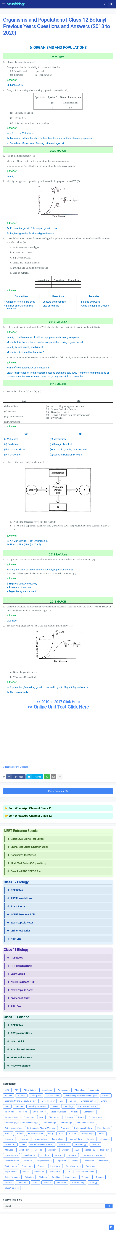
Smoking (56, 1177)
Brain (7, 1106)
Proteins (41, 1166)
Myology (65, 1150)
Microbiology (80, 1144)
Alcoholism (80, 1090)
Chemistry (9, 1112)
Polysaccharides (44, 1161)
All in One (14, 938)
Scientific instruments (85, 1171)
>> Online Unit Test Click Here (58, 707)
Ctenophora (29, 1117)
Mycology (52, 1150)
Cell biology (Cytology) (88, 1106)
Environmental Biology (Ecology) (41, 1128)
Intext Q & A (15, 1041)
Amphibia (94, 1090)
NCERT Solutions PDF (21, 914)
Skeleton (43, 1177)
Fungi (50, 1133)
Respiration (39, 1171)
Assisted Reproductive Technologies (81, 1095)
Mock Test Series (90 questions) (26, 863)
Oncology (45, 1155)
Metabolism (64, 1144)
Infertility (91, 1139)
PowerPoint (89, 1161)
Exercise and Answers (21, 1049)
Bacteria (106, 1095)
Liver (23, 1144)
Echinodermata (95, 1117)
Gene (61, 1133)
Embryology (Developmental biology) (21, 1123)
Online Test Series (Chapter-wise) (27, 847)
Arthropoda (36, 1095)
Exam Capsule (103, 1128)
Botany (104, 1101)
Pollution (28, 1161)
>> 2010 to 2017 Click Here (58, 702)
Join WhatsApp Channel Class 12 (30, 815)
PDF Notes (15, 890)
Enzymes (65, 1128)
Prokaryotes (27, 1166)
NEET (77, 1150)
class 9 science (12, 1188)
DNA (41, 1117)
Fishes (20, 1133)
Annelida (21, 1095)
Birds (62, 1101)
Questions (25, 767)
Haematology (87, 1133)
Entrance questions (13, 1128)
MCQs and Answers (19, 1057)
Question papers (11, 767)
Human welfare (40, 1139)
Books (73, 1101)
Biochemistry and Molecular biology (20, 1101)
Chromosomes (39, 1112)
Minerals (95, 1144)
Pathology (72, 1155)
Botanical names (88, 1101)
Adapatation (47, 1090)
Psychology (55, 1166)
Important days (75, 1139)
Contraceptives (11, 1117)
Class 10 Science (58, 1112)
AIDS (7, 1090)
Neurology (104, 1150)
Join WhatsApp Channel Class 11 (30, 808)
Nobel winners (11, 1155)
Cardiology (68, 1106)
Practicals (103, 1161)
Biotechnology (48, 1101)
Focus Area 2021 (35, 1133)
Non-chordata (29, 1155)
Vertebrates (22, 1182)
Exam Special (16, 906)
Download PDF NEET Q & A (24, 871)
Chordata (23, 1112)
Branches (19, 1106)
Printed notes (11, 1166)
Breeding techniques (38, 1106)
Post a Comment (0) (58, 791)
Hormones (23, 1139)
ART (16, 1090)
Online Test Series (18, 930)
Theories (99, 1177)
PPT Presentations (19, 898)
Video (35, 1182)
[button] (3, 4)
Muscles (38, 1150)
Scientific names (12, 1177)
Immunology (57, 1139)
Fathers (8, 1133)
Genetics (72, 1133)
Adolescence (63, 1090)
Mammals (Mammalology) (41, 1144)
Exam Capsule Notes (20, 922)
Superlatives (70, 1177)
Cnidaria (74, 1112)
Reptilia (26, 1171)
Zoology (93, 1182)
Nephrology (90, 1150)
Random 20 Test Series (21, 855)
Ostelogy (58, 1155)
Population (61, 1161)
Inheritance (105, 1139)
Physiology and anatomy (92, 1155)
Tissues (8, 1182)
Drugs (81, 1117)
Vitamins (47, 1182)
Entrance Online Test (86, 1123)
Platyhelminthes (12, 1161)
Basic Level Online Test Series (25, 839)
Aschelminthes (52, 1095)
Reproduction (11, 1171)
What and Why (78, 1182)
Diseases (69, 1117)
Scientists (29, 1177)
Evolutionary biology (83, 1128)
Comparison (89, 1112)
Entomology (66, 1123)
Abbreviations (30, 1090)
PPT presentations (19, 965)
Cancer (55, 1106)
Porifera (75, 1161)
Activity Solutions (19, 1065)
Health (102, 1133)
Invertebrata (10, 1144)
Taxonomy (86, 1177)
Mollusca (9, 1150)
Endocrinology (49, 1123)
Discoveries (54, 1117)
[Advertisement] (58, 738)
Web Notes (61, 1182)
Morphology (24, 1150)
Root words (55, 1171)
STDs (68, 1171)
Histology (9, 1139)
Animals (8, 1095)
